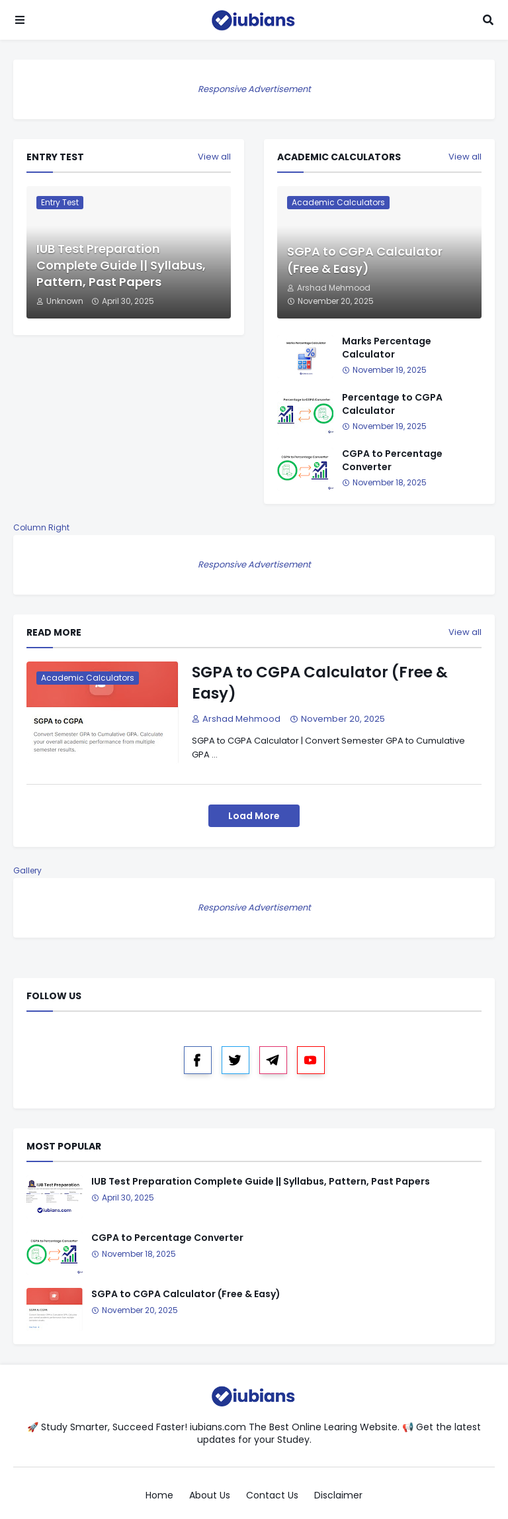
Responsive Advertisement (254, 89)
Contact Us (272, 1495)
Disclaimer (338, 1495)
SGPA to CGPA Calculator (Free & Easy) (365, 259)
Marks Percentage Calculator (386, 348)
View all (214, 157)
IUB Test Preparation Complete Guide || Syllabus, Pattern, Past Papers (121, 265)
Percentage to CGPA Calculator (392, 404)
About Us (209, 1495)
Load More (254, 815)
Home (159, 1495)
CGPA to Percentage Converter (392, 460)
